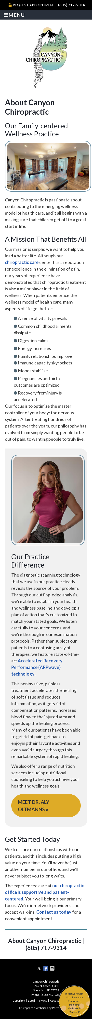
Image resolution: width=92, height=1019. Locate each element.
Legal (31, 1000)
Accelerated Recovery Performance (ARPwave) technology (37, 667)
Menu (14, 15)
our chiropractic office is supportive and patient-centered (44, 892)
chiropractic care (22, 262)
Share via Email (52, 968)
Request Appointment (32, 5)
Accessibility (58, 1000)
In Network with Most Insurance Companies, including (74, 1003)
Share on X (39, 968)
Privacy (42, 1000)
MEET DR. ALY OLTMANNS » (33, 805)
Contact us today (53, 912)
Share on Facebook (46, 968)
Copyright (19, 1000)
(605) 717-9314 (71, 4)
